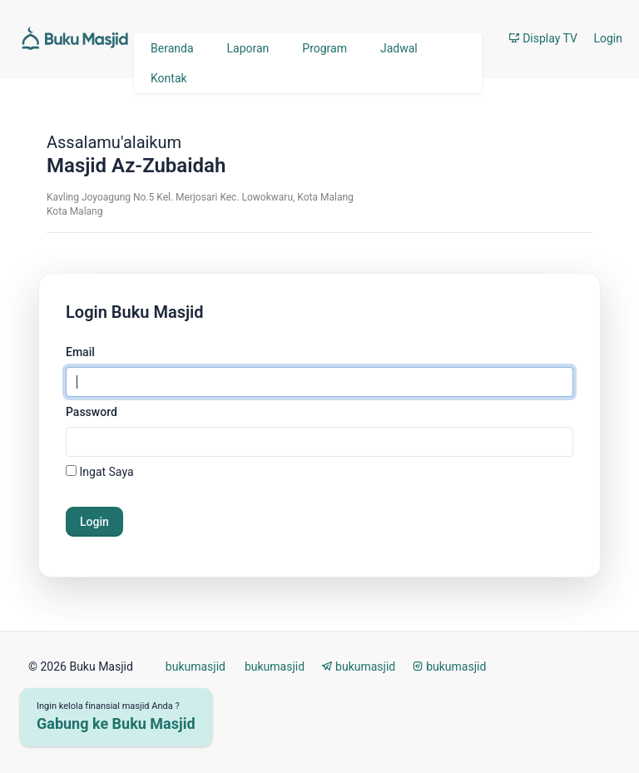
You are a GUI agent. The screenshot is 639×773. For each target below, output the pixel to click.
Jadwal (399, 48)
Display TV (542, 38)
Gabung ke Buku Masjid (116, 723)
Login (607, 38)
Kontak (169, 78)
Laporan (248, 48)
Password (91, 412)
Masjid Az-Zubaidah (136, 165)
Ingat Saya (106, 471)
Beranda (172, 48)
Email (80, 352)
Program (324, 48)
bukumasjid (193, 666)
